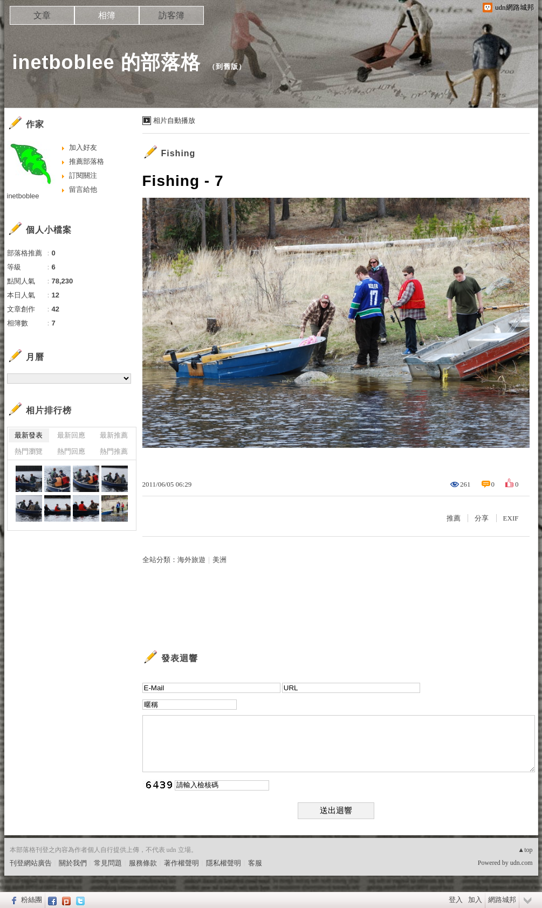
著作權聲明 (181, 863)
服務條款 (143, 863)
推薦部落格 (86, 161)
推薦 (454, 518)
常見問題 (108, 863)
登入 (456, 900)
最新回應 (71, 435)
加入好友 (83, 147)
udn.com (521, 863)
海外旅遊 (191, 560)
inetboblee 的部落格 (106, 62)
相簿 (106, 15)
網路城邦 (502, 900)
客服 (255, 863)
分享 (482, 518)
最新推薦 (114, 435)
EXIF (511, 518)
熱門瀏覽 (29, 451)
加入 (475, 900)
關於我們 (73, 863)
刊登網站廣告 (31, 863)
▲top (525, 850)
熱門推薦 (114, 451)
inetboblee (23, 196)
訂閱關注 (83, 175)
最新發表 (29, 435)
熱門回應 (71, 451)
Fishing (178, 153)
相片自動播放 (174, 120)
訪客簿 (171, 15)
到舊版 (227, 67)
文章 (42, 15)
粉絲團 (31, 900)
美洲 (219, 560)
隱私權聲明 (223, 863)
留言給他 (83, 189)
